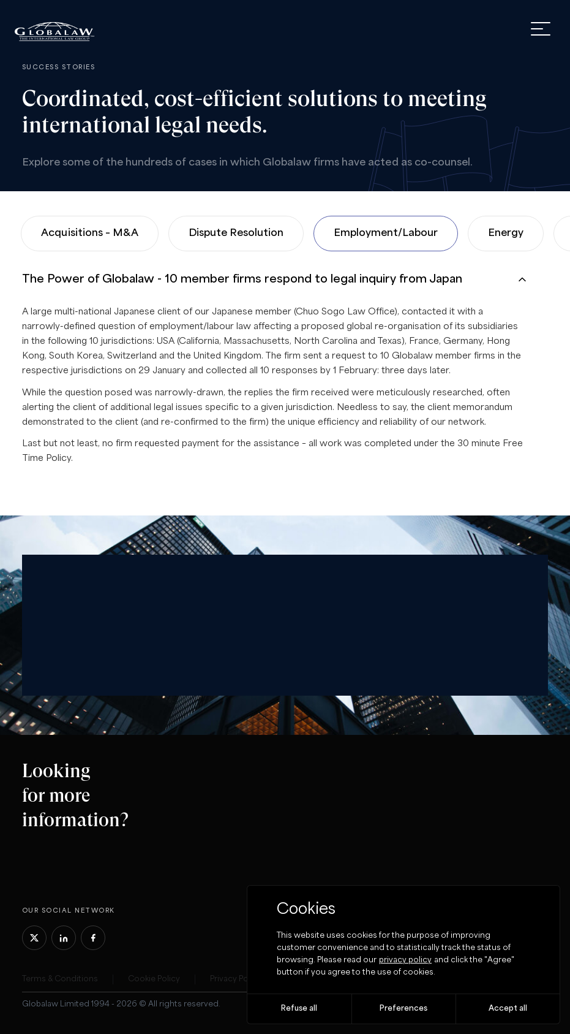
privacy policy (405, 960)
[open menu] (540, 29)
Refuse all (299, 1009)
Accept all (508, 1009)
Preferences (403, 1009)
